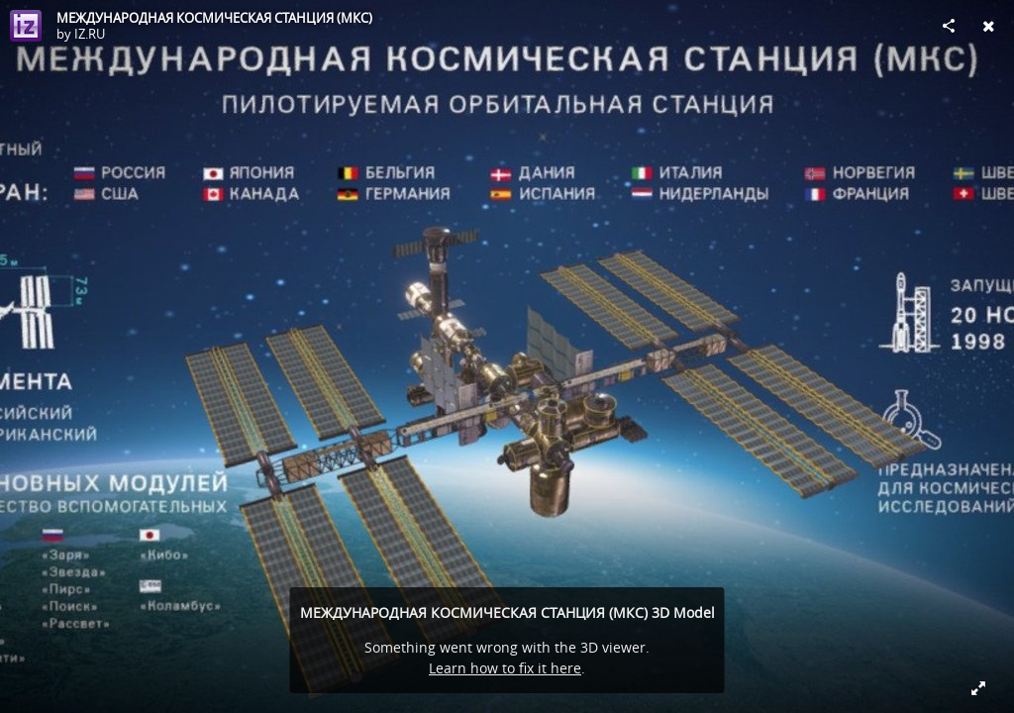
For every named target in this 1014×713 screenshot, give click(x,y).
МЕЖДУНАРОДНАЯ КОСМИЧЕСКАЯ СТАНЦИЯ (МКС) (214, 18)
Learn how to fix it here (505, 668)
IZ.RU (89, 34)
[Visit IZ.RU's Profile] (26, 26)
